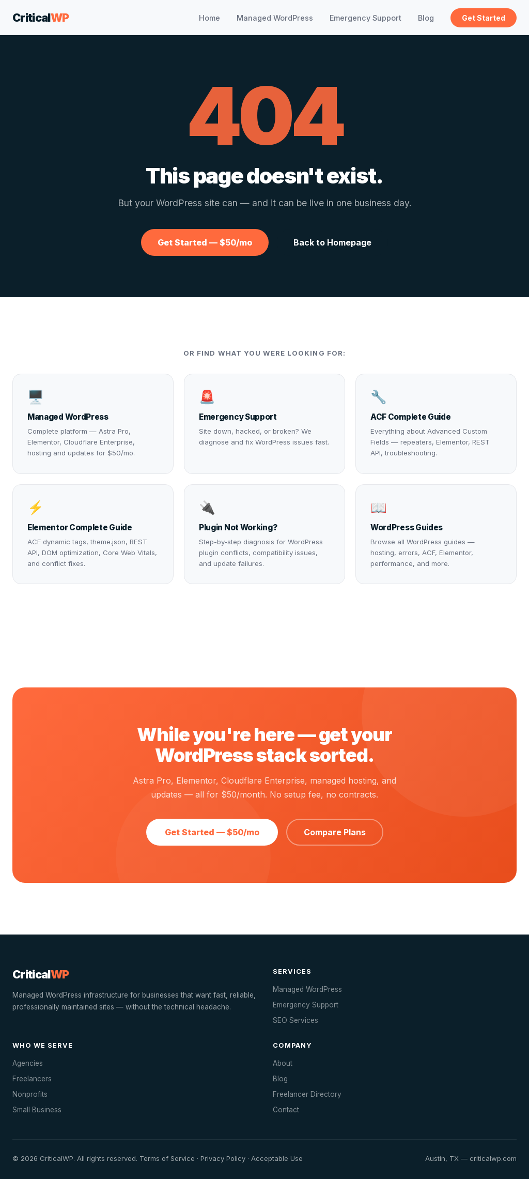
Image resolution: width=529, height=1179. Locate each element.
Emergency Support (365, 17)
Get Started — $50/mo (205, 242)
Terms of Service (167, 1158)
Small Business (36, 1110)
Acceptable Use (277, 1158)
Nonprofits (30, 1094)
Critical (40, 17)
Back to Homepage (332, 242)
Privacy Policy (222, 1158)
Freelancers (32, 1079)
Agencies (27, 1063)
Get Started (483, 17)
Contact (286, 1110)
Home (209, 17)
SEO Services (295, 1020)
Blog (426, 17)
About (282, 1063)
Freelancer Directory (307, 1094)
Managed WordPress (275, 17)
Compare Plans (335, 832)
